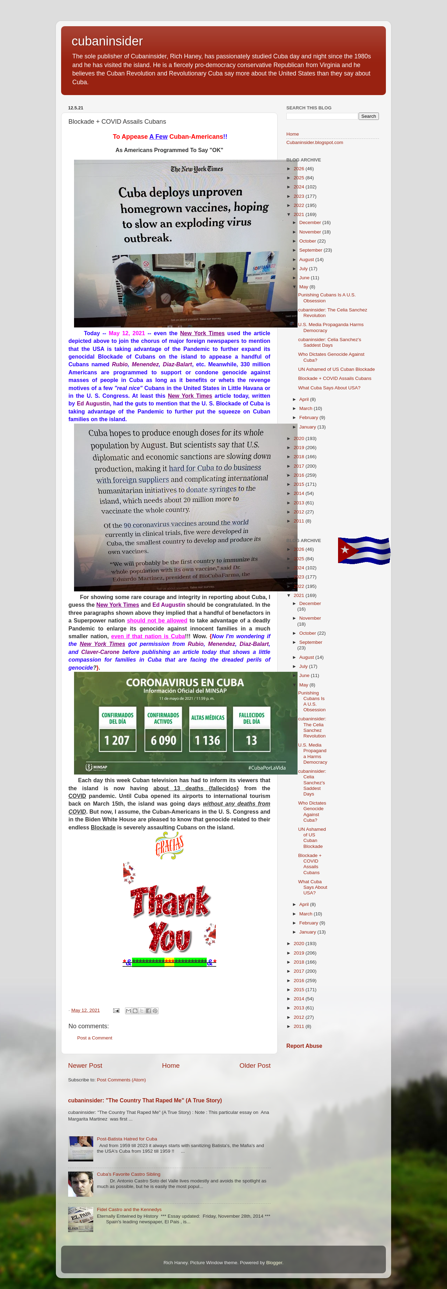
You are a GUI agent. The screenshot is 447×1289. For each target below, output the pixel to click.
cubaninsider (107, 41)
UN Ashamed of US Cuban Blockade (336, 369)
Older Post (255, 1065)
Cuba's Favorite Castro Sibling (128, 1174)
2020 (300, 438)
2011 (300, 521)
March (306, 408)
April (304, 399)
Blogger (274, 1262)
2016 (300, 475)
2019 (300, 447)
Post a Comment (94, 1037)
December (310, 222)
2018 (300, 456)
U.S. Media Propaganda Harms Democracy (312, 753)
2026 (300, 168)
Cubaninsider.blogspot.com (314, 142)
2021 (300, 214)
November (310, 232)
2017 (300, 466)
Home (170, 1065)
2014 (300, 493)
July (304, 268)
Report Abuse (304, 1046)
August (307, 259)
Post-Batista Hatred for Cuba (127, 1139)
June (305, 277)
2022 (300, 205)
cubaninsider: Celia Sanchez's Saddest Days (329, 342)
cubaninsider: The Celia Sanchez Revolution (312, 727)
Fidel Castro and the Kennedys (129, 1209)
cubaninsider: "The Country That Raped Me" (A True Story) (145, 1100)
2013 (300, 502)
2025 (300, 177)
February (309, 417)
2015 (300, 484)
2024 (300, 186)
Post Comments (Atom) (121, 1079)
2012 (300, 511)
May (304, 286)
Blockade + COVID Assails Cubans (335, 378)
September (311, 250)
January (308, 427)
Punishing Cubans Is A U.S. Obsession (312, 701)
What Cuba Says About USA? (329, 387)
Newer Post (85, 1065)
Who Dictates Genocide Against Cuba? (312, 811)
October (308, 241)
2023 (300, 196)
